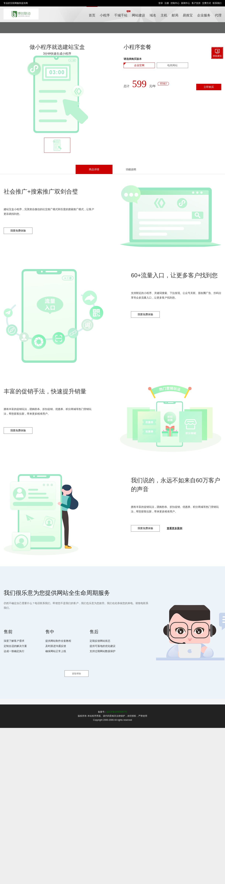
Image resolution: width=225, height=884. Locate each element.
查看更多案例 (174, 528)
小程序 (105, 15)
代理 (218, 15)
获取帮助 (76, 673)
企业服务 (203, 15)
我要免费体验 (18, 230)
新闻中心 (185, 3)
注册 (167, 3)
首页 (92, 15)
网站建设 (138, 15)
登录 (160, 3)
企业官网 (139, 65)
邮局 (175, 15)
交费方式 (206, 3)
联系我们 (217, 3)
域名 (153, 15)
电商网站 (172, 65)
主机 (164, 15)
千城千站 (122, 13)
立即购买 (209, 86)
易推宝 (188, 15)
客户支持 (196, 3)
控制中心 (175, 3)
